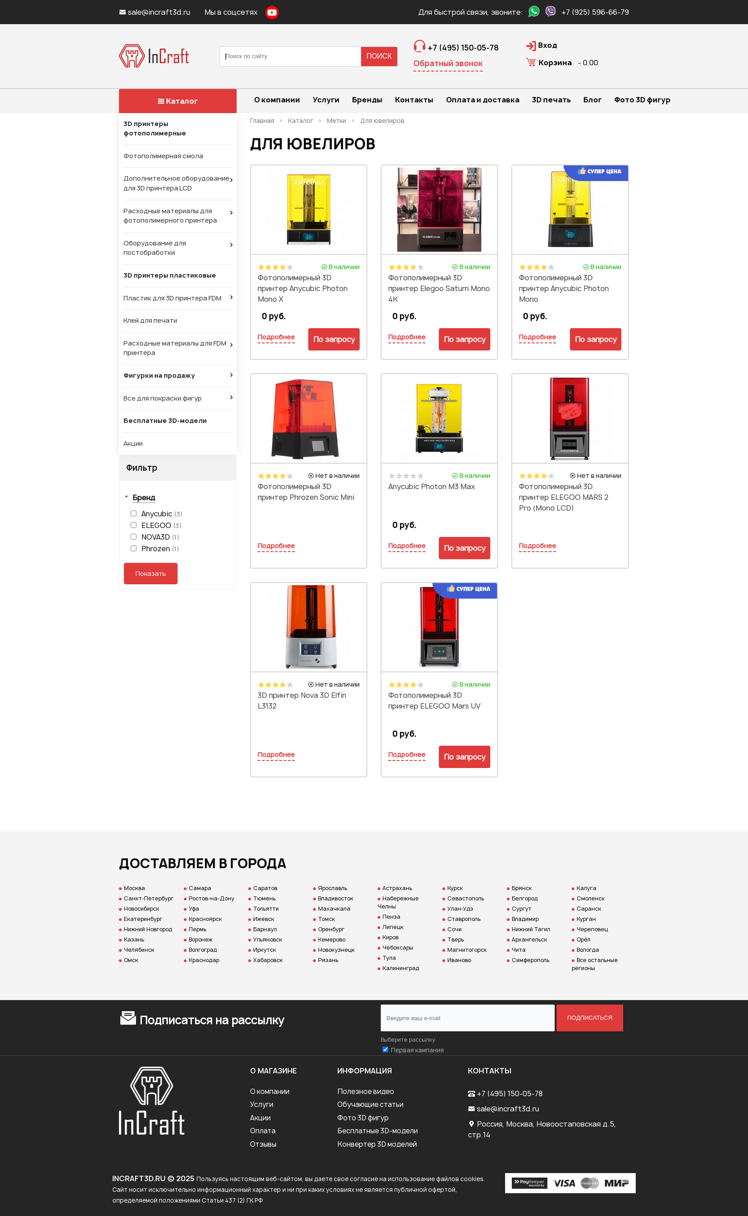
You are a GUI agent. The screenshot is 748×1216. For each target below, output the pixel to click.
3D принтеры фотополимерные (154, 128)
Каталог (177, 101)
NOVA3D (160, 537)
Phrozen (160, 548)
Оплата (263, 1131)
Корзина (555, 63)
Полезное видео (365, 1091)
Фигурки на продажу (159, 375)
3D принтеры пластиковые (169, 275)
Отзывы (263, 1144)
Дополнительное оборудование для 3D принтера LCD (176, 183)
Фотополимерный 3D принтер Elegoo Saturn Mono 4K (439, 288)
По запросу (334, 339)
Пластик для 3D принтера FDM (172, 298)
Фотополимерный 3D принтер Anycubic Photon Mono (564, 288)
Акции (133, 443)
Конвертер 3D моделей (377, 1144)
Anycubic (162, 514)
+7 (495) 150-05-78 (510, 1093)
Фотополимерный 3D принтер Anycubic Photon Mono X (303, 288)
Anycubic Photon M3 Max (431, 486)
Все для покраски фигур (162, 398)
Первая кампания (417, 1050)
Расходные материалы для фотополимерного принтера (170, 216)
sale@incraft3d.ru (155, 12)
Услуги (261, 1104)
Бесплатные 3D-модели (165, 420)
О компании (269, 1091)
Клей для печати (150, 320)
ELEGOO (161, 525)
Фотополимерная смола (163, 156)
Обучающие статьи (370, 1104)
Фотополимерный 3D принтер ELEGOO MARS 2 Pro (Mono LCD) (563, 497)
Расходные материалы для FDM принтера (174, 348)
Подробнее (276, 337)
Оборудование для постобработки (154, 248)
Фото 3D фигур (363, 1118)
